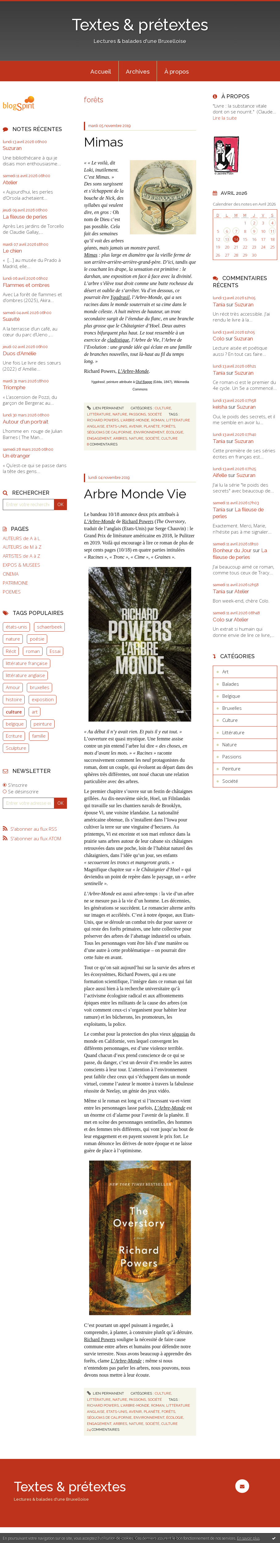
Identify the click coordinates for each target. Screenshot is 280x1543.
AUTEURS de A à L (21, 538)
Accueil (100, 71)
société (152, 438)
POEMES (12, 592)
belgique (15, 724)
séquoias (180, 1034)
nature (13, 639)
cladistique (118, 340)
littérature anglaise (25, 675)
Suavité (11, 319)
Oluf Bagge (144, 382)
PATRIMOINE (15, 583)
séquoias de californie (109, 432)
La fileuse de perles (25, 217)
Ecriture (14, 736)
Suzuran (12, 148)
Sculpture (16, 748)
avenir (135, 426)
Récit (11, 651)
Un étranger (16, 456)
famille (39, 736)
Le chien (12, 251)
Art (225, 671)
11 (272, 231)
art (35, 712)
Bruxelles (232, 708)
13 (227, 239)
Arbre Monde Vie (135, 493)
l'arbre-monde (135, 420)
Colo (218, 338)
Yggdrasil (120, 297)
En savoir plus (248, 1538)
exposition (43, 699)
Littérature (99, 414)
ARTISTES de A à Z (21, 556)
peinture (43, 724)
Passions (137, 414)
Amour (13, 687)
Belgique (231, 696)
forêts (168, 426)
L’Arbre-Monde (133, 371)
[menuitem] (100, 71)
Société (155, 414)
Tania (219, 304)
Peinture (231, 768)
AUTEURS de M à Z (22, 547)
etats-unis (116, 426)
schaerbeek (49, 627)
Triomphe (14, 387)
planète (152, 426)
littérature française (26, 663)
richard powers (103, 420)
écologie (174, 432)
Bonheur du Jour (232, 550)
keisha (220, 407)
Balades (230, 684)
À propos (176, 71)
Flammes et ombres (26, 285)
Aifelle (220, 475)
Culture (163, 408)
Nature (120, 414)
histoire (14, 699)
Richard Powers (138, 521)
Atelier (10, 182)
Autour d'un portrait (25, 422)
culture (14, 712)
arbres (120, 438)
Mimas (103, 142)
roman (33, 651)
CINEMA (11, 574)
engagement (99, 438)
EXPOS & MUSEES (21, 565)
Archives (138, 71)
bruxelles (39, 687)
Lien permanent (105, 408)
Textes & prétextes (140, 24)
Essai (55, 651)
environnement (149, 432)
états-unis (16, 627)
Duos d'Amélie (19, 353)
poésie (37, 639)
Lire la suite (225, 118)
